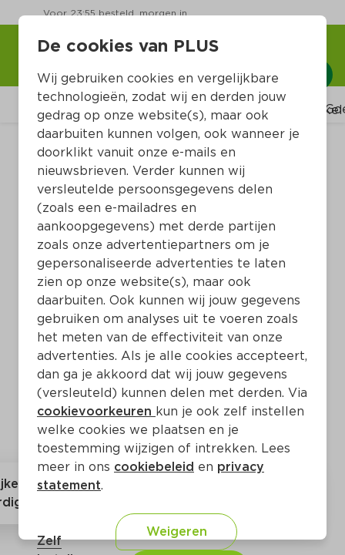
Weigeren (176, 531)
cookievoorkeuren (96, 411)
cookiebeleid (154, 466)
